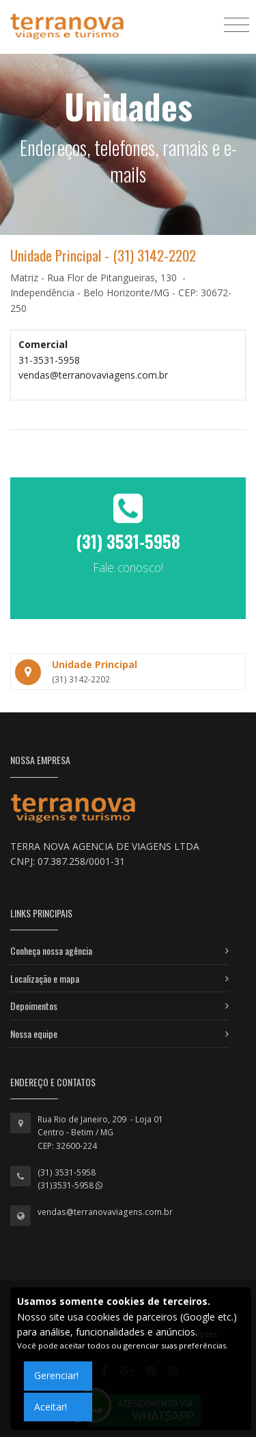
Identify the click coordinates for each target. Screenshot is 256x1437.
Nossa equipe (33, 1033)
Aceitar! (50, 1406)
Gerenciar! (56, 1375)
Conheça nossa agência (51, 950)
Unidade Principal (94, 664)
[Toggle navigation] (236, 24)
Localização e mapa (44, 978)
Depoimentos (33, 1005)
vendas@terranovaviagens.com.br (105, 1212)
